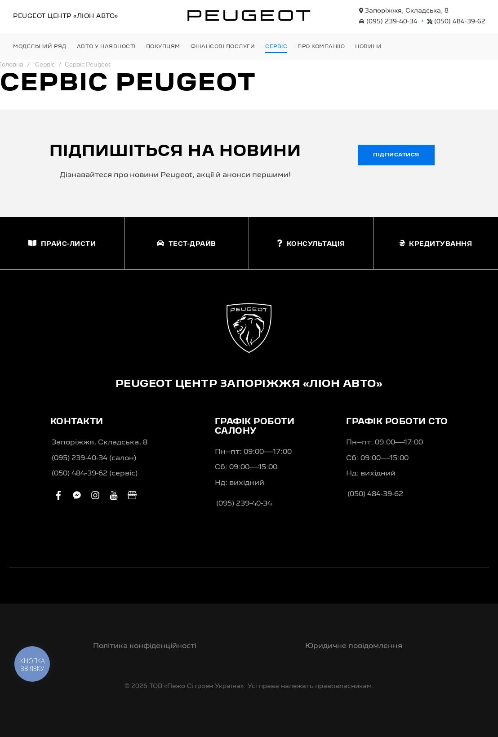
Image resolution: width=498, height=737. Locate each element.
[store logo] (249, 15)
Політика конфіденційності (144, 646)
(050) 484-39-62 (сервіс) (95, 474)
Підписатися (396, 155)
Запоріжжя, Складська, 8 (404, 10)
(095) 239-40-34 (388, 21)
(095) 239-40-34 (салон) (94, 458)
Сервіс (45, 64)
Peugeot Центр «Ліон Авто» (65, 16)
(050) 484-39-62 (456, 21)
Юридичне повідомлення (353, 646)
